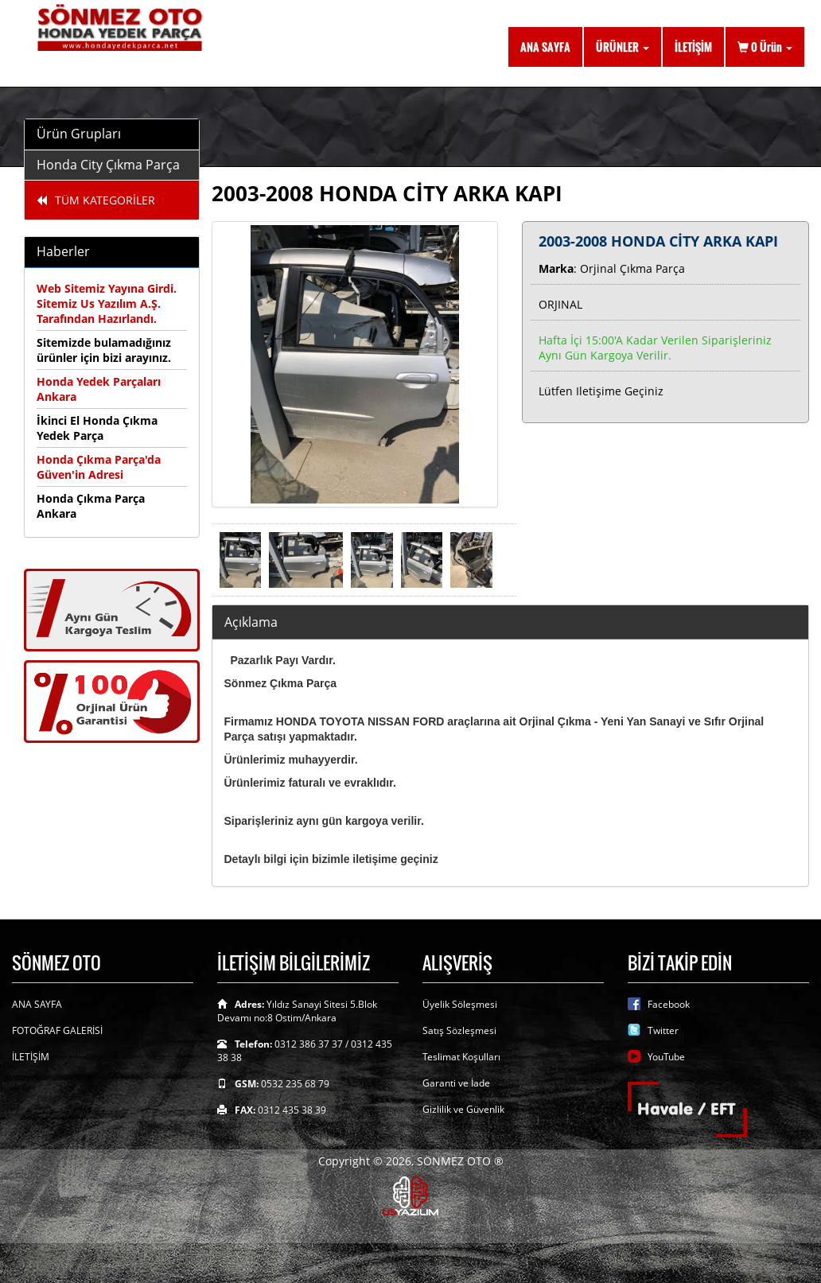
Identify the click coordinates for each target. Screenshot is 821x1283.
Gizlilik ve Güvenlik (463, 1109)
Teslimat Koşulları (461, 1056)
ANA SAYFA (545, 46)
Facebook (669, 1004)
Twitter (663, 1030)
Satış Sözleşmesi (459, 1030)
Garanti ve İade (456, 1083)
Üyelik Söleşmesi (459, 1004)
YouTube (666, 1056)
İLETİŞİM (693, 46)
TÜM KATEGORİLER (96, 200)
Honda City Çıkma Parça (108, 164)
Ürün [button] (764, 46)
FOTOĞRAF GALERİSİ (57, 1030)
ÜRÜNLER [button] (622, 46)
